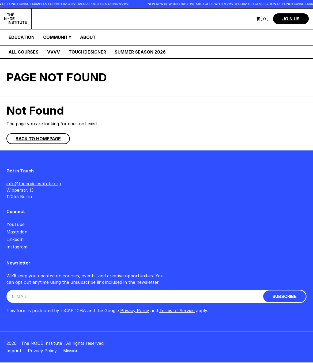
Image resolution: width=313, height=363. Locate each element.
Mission (70, 350)
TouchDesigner (87, 52)
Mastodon (16, 232)
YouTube (15, 224)
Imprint (13, 350)
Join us (291, 18)
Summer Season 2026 (140, 52)
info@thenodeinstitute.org (33, 183)
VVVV (53, 52)
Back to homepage (38, 138)
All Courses (24, 52)
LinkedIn (15, 239)
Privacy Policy (134, 310)
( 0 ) (262, 18)
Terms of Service (177, 310)
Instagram (16, 246)
